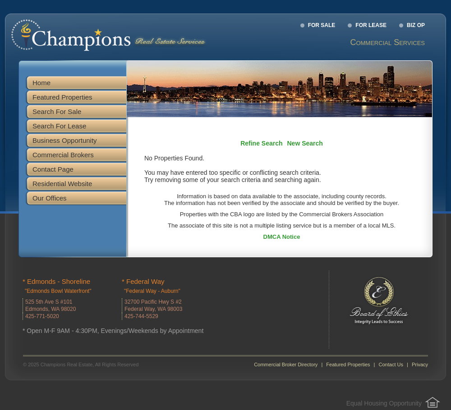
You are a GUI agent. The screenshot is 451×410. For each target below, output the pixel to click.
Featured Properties (62, 97)
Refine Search (261, 143)
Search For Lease (59, 126)
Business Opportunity (64, 140)
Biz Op (416, 25)
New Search (305, 143)
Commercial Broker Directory (286, 364)
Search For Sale (56, 111)
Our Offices (49, 198)
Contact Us (391, 364)
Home (41, 83)
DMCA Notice (281, 236)
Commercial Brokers (63, 155)
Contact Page (53, 169)
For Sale (322, 25)
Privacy (420, 364)
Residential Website (62, 183)
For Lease (371, 25)
